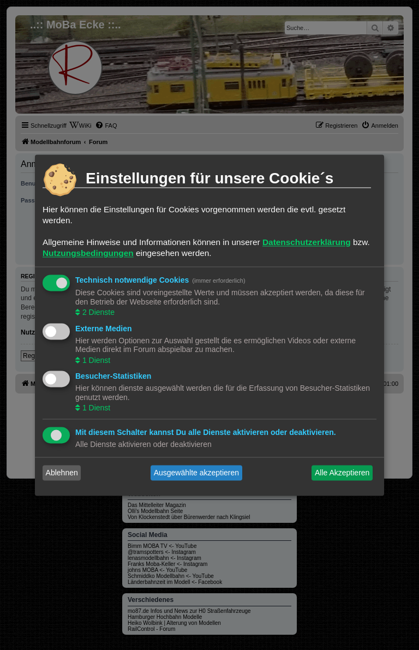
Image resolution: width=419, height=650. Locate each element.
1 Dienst (95, 360)
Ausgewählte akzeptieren (196, 472)
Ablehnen (62, 472)
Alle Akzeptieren (342, 472)
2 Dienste (97, 312)
